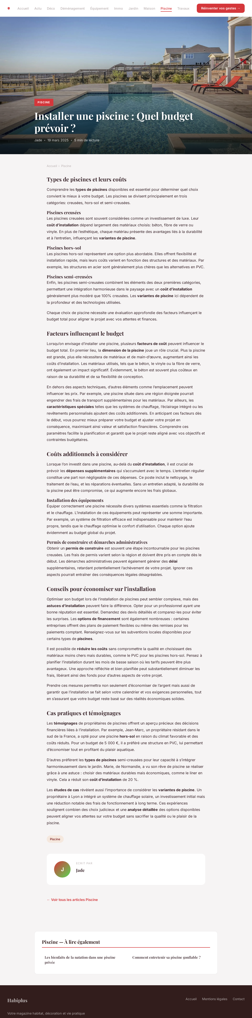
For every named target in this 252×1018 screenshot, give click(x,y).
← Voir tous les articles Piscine (72, 900)
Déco (51, 8)
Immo (118, 8)
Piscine (166, 8)
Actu (37, 8)
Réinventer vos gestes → (220, 8)
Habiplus (17, 1000)
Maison (149, 8)
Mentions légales (214, 999)
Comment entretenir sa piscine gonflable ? (166, 957)
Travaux (183, 8)
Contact (239, 999)
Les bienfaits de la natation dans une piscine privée (80, 959)
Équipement (99, 8)
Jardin (133, 8)
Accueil (23, 8)
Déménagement (72, 8)
